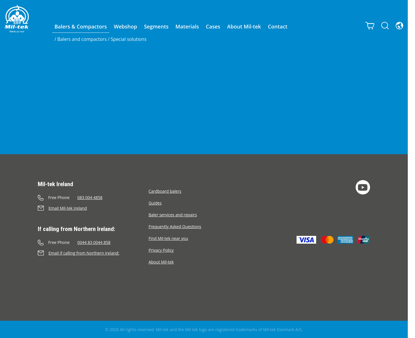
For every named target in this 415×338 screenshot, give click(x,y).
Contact (277, 26)
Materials (187, 26)
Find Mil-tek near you (168, 238)
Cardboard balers (164, 191)
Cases (213, 26)
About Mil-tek (244, 26)
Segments (156, 26)
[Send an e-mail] (93, 208)
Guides (154, 203)
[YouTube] (363, 187)
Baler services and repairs (172, 214)
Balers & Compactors (80, 26)
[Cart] (369, 25)
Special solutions (128, 39)
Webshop (125, 26)
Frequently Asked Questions (174, 226)
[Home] (17, 19)
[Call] (93, 197)
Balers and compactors (82, 39)
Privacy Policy (160, 250)
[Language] (399, 25)
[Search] (385, 25)
